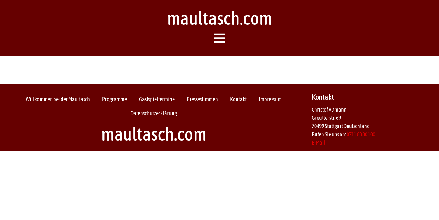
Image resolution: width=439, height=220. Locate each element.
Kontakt (238, 99)
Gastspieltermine (157, 99)
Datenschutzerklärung (153, 113)
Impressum (270, 99)
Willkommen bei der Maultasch (58, 99)
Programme (114, 99)
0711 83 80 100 (361, 134)
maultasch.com (219, 18)
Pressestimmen (202, 99)
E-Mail (318, 142)
